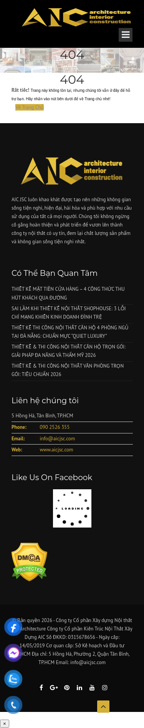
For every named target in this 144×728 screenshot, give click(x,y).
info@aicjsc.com (57, 438)
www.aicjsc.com (56, 449)
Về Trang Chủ (29, 107)
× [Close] (4, 723)
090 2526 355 (55, 427)
